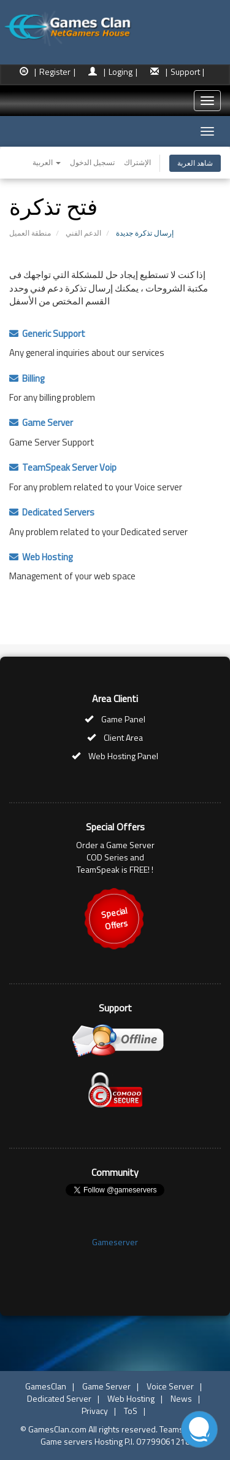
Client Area (123, 737)
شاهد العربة (195, 163)
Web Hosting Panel (123, 755)
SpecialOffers (114, 918)
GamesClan (45, 1386)
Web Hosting (40, 557)
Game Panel (123, 719)
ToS (130, 1410)
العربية (47, 162)
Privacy (95, 1410)
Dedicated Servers (51, 512)
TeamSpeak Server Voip (63, 467)
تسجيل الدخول (92, 162)
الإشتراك (137, 162)
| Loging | (120, 71)
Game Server (41, 422)
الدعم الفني (83, 233)
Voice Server (170, 1386)
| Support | (185, 71)
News (181, 1398)
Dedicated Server (59, 1398)
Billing (26, 378)
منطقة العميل (30, 233)
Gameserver (115, 1241)
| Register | (54, 71)
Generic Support (47, 333)
